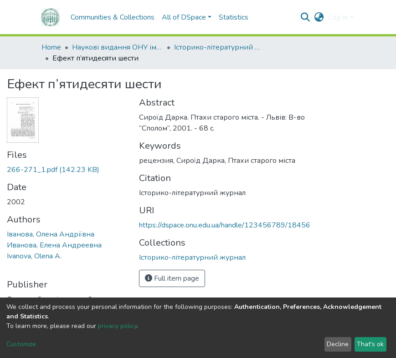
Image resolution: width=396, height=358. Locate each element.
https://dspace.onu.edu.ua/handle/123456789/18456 (224, 225)
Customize (21, 344)
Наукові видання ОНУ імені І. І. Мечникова (117, 47)
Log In (338, 17)
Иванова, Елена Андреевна (54, 245)
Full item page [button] (172, 278)
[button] (318, 17)
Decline (338, 344)
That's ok (370, 344)
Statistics (233, 17)
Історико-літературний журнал (219, 47)
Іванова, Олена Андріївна (50, 234)
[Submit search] (305, 17)
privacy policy (117, 326)
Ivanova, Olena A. (34, 256)
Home (51, 47)
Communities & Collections (112, 17)
